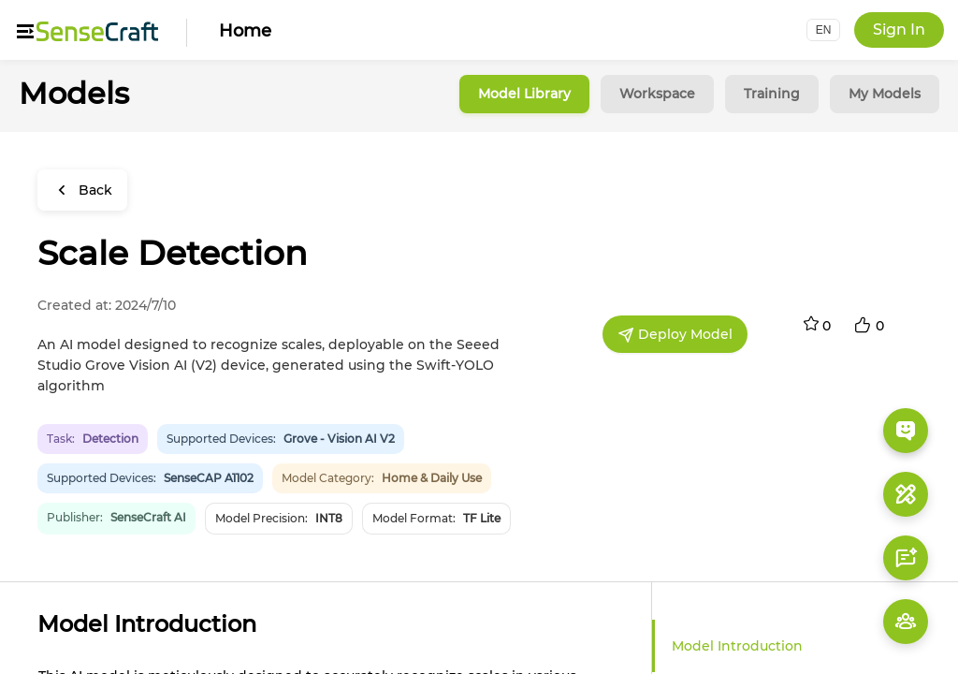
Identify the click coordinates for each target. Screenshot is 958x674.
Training (772, 93)
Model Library (524, 93)
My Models (885, 93)
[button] (823, 30)
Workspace (657, 93)
